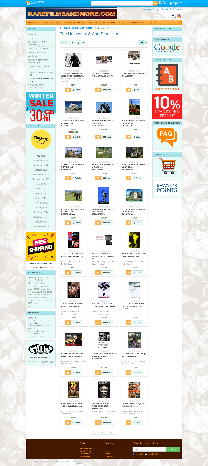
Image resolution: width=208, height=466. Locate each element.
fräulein (46, 278)
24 (81, 43)
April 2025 (41, 193)
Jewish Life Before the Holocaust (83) (41, 74)
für (42, 280)
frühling (30, 280)
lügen (49, 289)
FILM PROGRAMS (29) (136, 22)
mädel (37, 295)
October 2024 (40, 222)
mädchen (48, 292)
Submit (173, 449)
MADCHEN (35, 291)
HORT (30, 286)
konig (30, 289)
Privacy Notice (34, 334)
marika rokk (45, 295)
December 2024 (41, 212)
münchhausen (33, 297)
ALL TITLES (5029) (52, 22)
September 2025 (41, 174)
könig (43, 289)
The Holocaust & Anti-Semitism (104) (41, 80)
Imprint (107, 454)
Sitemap (31, 328)
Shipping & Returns (36, 331)
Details (77, 90)
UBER (30, 303)
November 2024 (41, 217)
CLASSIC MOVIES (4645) (113, 22)
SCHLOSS (43, 297)
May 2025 (41, 189)
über (35, 303)
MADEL (30, 295)
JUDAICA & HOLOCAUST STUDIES (78, 28)
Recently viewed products (38, 326)
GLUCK (32, 283)
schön (37, 300)
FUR (36, 280)
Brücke (30, 278)
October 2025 (40, 170)
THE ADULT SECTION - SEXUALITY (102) (37, 86)
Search (168, 9)
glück (41, 283)
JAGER (41, 286)
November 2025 (41, 165)
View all (31, 306)
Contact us (177, 9)
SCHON (31, 300)
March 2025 (41, 198)
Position (67, 43)
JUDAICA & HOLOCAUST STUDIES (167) (38, 61)
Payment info (84, 456)
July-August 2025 (41, 179)
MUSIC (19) (153, 22)
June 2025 (41, 184)
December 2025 (41, 160)
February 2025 (41, 203)
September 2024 (41, 226)
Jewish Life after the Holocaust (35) (40, 67)
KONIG (36, 289)
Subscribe (138, 454)
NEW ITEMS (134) (35, 22)
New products (158, 9)
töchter (50, 300)
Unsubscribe (151, 454)
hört (35, 286)
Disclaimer (109, 456)
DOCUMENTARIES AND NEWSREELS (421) (81, 22)
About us (31, 320)
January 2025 (40, 207)
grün (47, 283)
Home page (146, 9)
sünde (43, 300)
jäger (47, 286)
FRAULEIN (38, 278)
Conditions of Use (35, 336)
